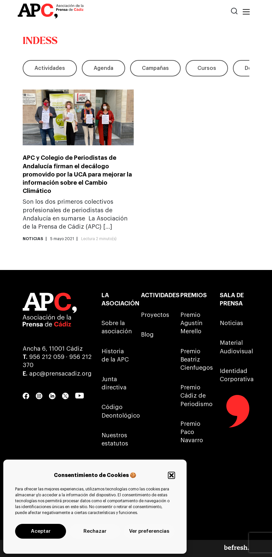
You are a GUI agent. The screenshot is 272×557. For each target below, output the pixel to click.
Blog (147, 335)
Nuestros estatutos (115, 439)
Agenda (103, 68)
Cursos (206, 68)
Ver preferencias (149, 531)
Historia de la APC (115, 355)
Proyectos (155, 315)
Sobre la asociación (116, 327)
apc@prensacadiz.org (60, 374)
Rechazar (94, 531)
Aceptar (41, 531)
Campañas (155, 68)
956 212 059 (46, 357)
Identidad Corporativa (234, 375)
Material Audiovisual (234, 347)
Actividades (49, 68)
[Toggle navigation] (246, 12)
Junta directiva (114, 383)
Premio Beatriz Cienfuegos (195, 359)
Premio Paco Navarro (191, 432)
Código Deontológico (116, 411)
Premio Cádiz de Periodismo (195, 395)
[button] (171, 475)
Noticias (231, 323)
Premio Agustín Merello (191, 323)
